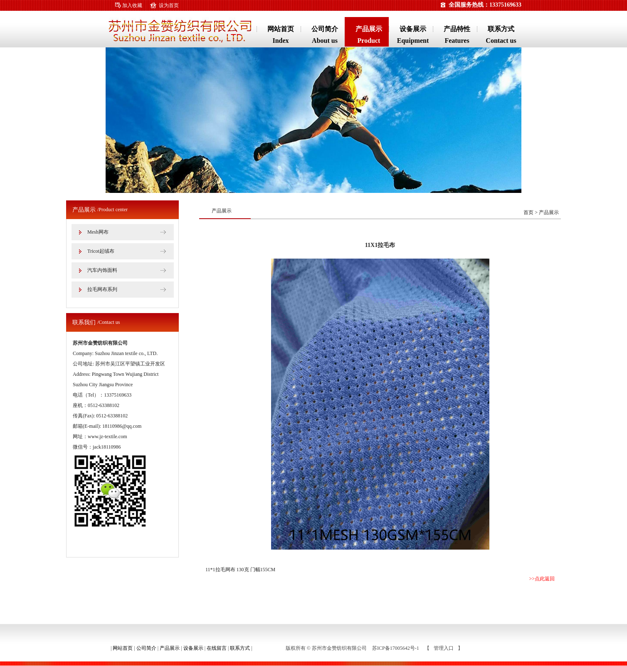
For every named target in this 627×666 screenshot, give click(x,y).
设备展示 (193, 648)
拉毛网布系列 (102, 289)
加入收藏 (132, 5)
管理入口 (444, 648)
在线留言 (217, 648)
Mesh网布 (98, 232)
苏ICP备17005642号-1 (396, 648)
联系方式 (240, 648)
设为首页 (169, 5)
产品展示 (170, 648)
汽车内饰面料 (102, 270)
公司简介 (146, 648)
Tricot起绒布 (100, 251)
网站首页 (123, 648)
